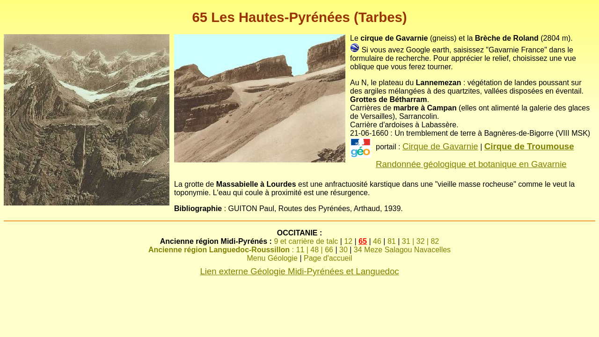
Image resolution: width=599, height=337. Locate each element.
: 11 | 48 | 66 (240, 250)
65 (362, 241)
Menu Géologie (272, 258)
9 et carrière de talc (306, 241)
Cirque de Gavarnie (440, 146)
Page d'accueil (328, 258)
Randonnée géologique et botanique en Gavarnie (471, 164)
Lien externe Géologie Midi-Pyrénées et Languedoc (299, 271)
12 (348, 241)
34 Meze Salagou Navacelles (402, 250)
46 (377, 241)
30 (343, 250)
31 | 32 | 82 (420, 241)
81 (391, 241)
